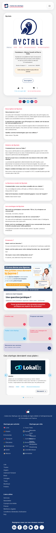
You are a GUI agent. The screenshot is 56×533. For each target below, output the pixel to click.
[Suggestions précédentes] (6, 375)
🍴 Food (26, 428)
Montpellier (33, 444)
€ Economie (8, 435)
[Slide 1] (23, 397)
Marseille (32, 430)
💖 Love (6, 428)
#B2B (15, 47)
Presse (6, 506)
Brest (5, 475)
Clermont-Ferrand (10, 473)
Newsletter (7, 501)
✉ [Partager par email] (28, 101)
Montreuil (7, 484)
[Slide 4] (28, 397)
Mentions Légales (10, 509)
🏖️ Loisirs (26, 450)
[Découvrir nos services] (49, 348)
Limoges (7, 478)
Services (7, 498)
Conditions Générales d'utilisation (15, 512)
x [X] (36, 527)
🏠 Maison (7, 453)
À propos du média (10, 503)
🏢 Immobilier (27, 453)
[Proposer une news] (50, 324)
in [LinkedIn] (14, 527)
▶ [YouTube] (30, 527)
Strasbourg (33, 447)
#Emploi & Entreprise (30, 47)
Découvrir (40, 391)
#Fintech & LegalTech (43, 47)
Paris (31, 428)
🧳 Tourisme (27, 435)
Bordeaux (32, 450)
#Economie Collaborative (33, 386)
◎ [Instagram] (25, 527)
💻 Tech (25, 446)
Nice (30, 439)
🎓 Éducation (8, 442)
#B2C (20, 47)
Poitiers (6, 486)
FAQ (5, 514)
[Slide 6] (32, 397)
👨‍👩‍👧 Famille (26, 431)
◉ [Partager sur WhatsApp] (35, 101)
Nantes (31, 441)
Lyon (31, 433)
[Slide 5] (30, 397)
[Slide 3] (27, 397)
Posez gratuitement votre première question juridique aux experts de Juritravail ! (28, 305)
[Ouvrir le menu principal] (49, 6)
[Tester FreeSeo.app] (24, 324)
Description (28, 80)
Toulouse (32, 436)
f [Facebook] (19, 527)
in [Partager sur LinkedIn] (32, 101)
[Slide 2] (25, 397)
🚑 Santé (7, 450)
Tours (5, 481)
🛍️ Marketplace (9, 446)
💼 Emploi (7, 431)
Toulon (6, 467)
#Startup (9, 47)
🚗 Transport (8, 439)
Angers (6, 470)
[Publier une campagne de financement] (50, 338)
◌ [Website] (42, 527)
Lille (5, 464)
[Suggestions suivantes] (50, 375)
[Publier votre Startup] (24, 338)
